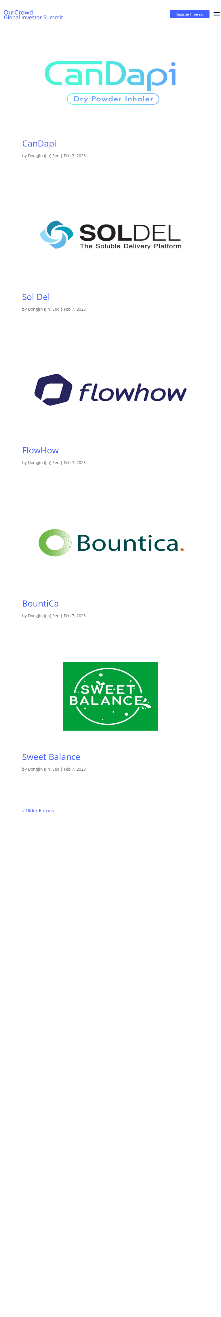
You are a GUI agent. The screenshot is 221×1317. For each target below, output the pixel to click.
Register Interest (190, 14)
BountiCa (40, 603)
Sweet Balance (51, 757)
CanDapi (39, 143)
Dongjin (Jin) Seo (43, 155)
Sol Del (36, 297)
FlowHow (40, 450)
